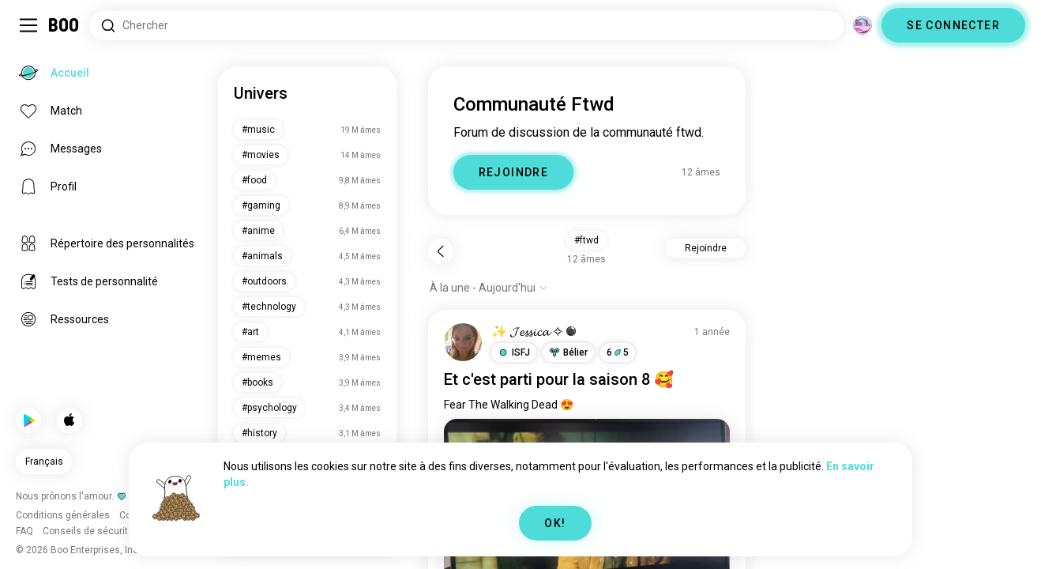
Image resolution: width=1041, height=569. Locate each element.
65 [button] (618, 352)
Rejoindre (706, 248)
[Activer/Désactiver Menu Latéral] (28, 25)
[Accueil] (64, 25)
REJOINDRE (514, 172)
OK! (555, 523)
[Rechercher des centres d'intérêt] (466, 25)
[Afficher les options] (489, 287)
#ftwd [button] (586, 240)
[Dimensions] (862, 25)
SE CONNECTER (953, 25)
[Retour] (440, 251)
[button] (513, 352)
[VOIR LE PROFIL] (463, 342)
